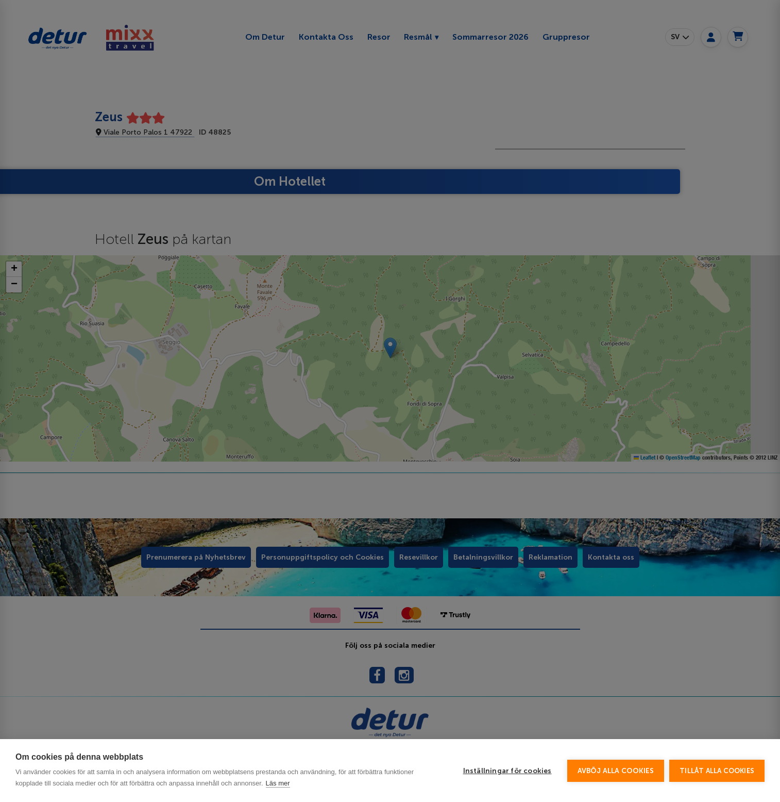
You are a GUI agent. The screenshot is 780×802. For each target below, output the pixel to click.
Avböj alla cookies (616, 770)
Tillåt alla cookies (717, 771)
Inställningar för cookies (507, 770)
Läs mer (278, 783)
